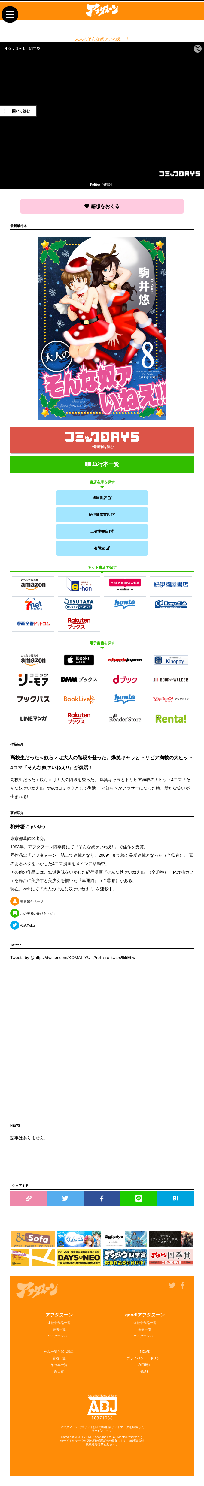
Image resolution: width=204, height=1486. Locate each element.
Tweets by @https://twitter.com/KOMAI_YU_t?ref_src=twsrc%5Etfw (72, 957)
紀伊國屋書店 (102, 515)
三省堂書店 (102, 531)
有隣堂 (102, 548)
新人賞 (59, 1371)
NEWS (145, 1351)
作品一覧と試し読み (59, 1351)
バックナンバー (59, 1336)
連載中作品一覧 (59, 1323)
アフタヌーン (59, 1314)
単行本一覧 (102, 464)
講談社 (145, 1371)
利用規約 (144, 1365)
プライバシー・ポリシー (145, 1358)
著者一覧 (59, 1329)
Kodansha (99, 1437)
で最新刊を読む (102, 440)
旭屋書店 (102, 498)
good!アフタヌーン (145, 1314)
